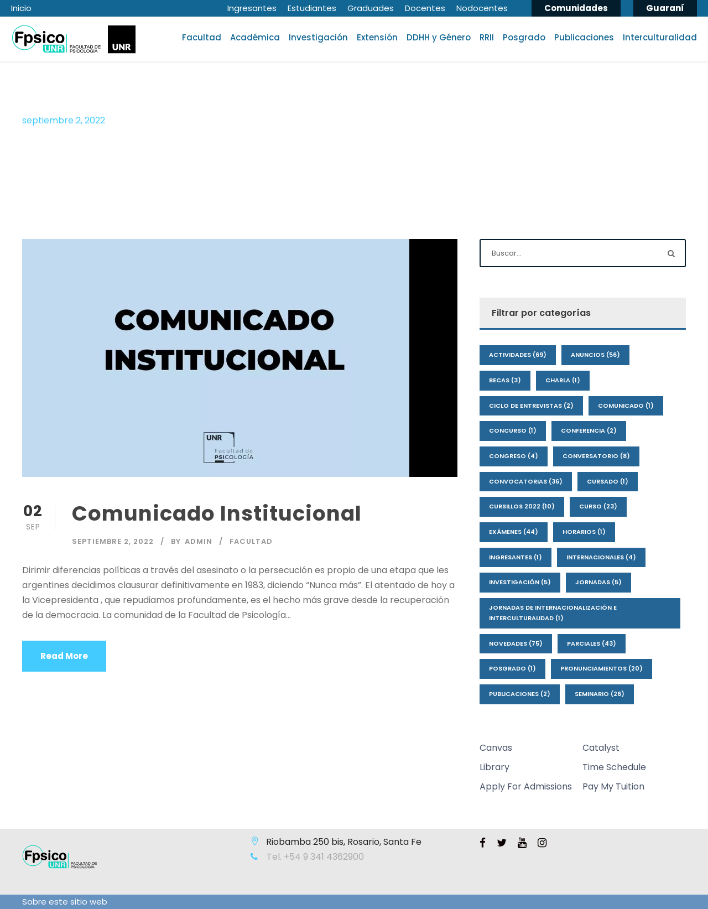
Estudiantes (312, 8)
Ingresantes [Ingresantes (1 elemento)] (515, 557)
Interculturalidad (660, 37)
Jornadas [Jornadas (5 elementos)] (598, 582)
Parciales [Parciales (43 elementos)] (591, 643)
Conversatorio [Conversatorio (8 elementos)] (596, 455)
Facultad (201, 37)
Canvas (496, 747)
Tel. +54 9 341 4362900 (314, 856)
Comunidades (576, 8)
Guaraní (665, 8)
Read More (64, 656)
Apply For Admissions (526, 786)
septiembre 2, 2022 (113, 541)
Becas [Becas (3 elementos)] (505, 380)
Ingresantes (252, 8)
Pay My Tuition (613, 786)
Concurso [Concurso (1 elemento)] (513, 430)
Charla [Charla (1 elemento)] (562, 380)
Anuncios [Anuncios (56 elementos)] (595, 354)
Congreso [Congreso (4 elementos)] (513, 455)
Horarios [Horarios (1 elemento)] (584, 531)
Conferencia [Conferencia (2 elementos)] (589, 430)
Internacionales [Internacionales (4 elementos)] (601, 557)
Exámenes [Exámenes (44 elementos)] (513, 531)
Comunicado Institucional (217, 513)
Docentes (425, 8)
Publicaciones (584, 37)
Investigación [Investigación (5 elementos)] (520, 582)
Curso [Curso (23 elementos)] (598, 506)
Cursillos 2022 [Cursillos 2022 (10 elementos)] (522, 506)
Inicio (21, 8)
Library (494, 767)
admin (198, 541)
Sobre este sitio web (64, 901)
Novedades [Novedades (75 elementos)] (516, 643)
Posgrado (524, 37)
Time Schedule (614, 767)
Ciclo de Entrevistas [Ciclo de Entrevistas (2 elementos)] (531, 405)
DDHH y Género (439, 37)
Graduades (370, 8)
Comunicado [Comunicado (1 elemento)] (626, 405)
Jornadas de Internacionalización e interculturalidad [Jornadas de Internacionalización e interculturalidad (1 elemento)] (553, 612)
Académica (255, 37)
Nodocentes (482, 8)
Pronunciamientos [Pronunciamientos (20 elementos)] (601, 668)
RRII (487, 37)
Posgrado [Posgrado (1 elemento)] (512, 668)
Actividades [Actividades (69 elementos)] (517, 354)
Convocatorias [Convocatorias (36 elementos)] (526, 481)
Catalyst (601, 747)
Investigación (318, 37)
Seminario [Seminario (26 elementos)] (599, 693)
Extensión (377, 37)
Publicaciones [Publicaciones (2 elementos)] (519, 693)
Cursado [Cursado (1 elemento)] (607, 481)
